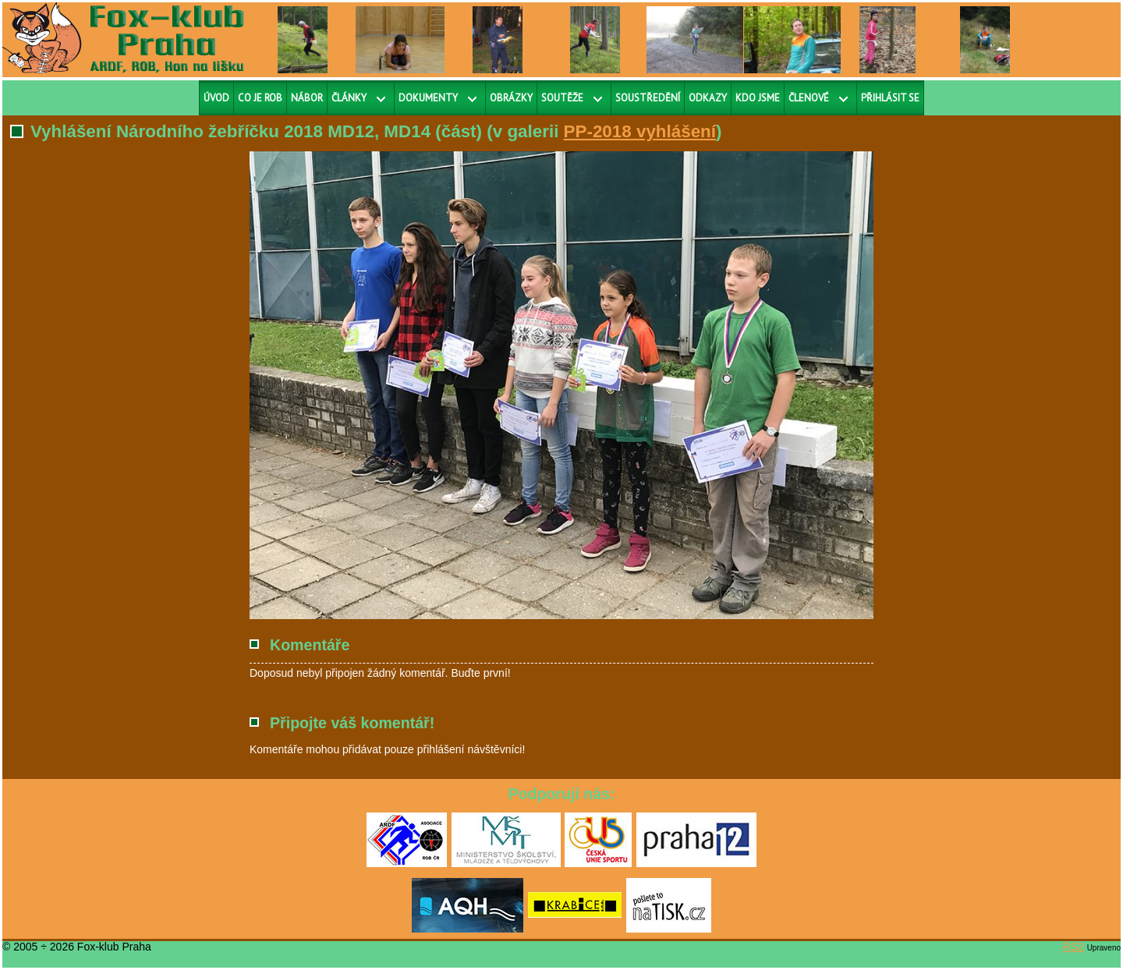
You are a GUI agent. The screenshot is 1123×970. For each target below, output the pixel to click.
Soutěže (562, 97)
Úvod (216, 97)
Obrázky (511, 97)
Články (349, 97)
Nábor (307, 97)
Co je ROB (260, 97)
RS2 (1073, 946)
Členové (808, 97)
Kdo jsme (757, 97)
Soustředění (647, 97)
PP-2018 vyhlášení (640, 131)
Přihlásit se (890, 97)
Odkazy (708, 97)
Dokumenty (428, 97)
